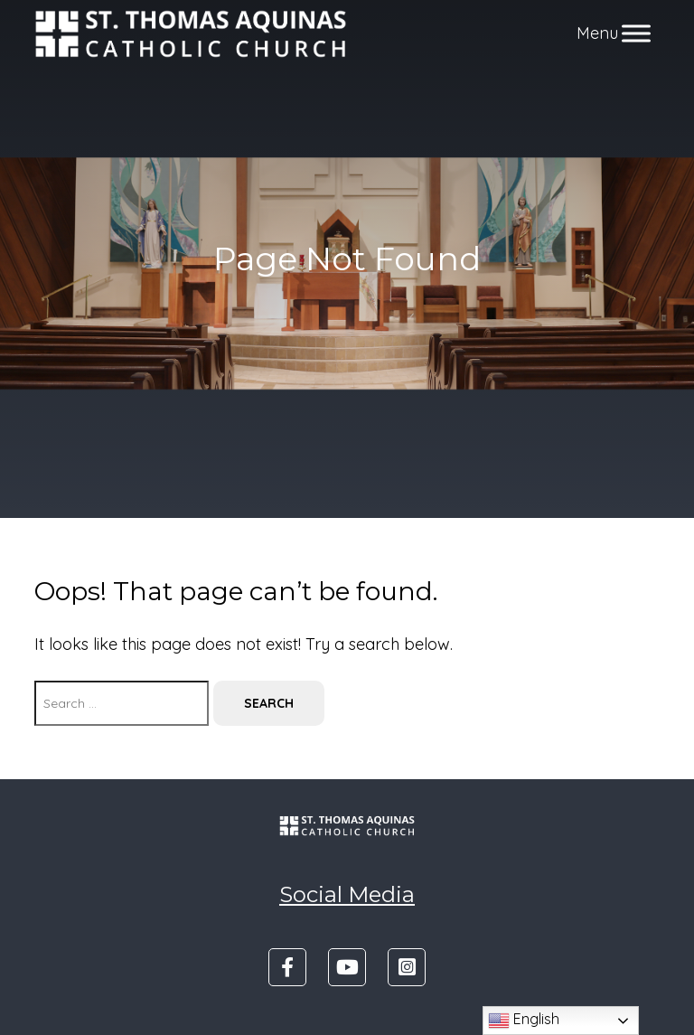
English (523, 1020)
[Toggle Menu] (636, 33)
